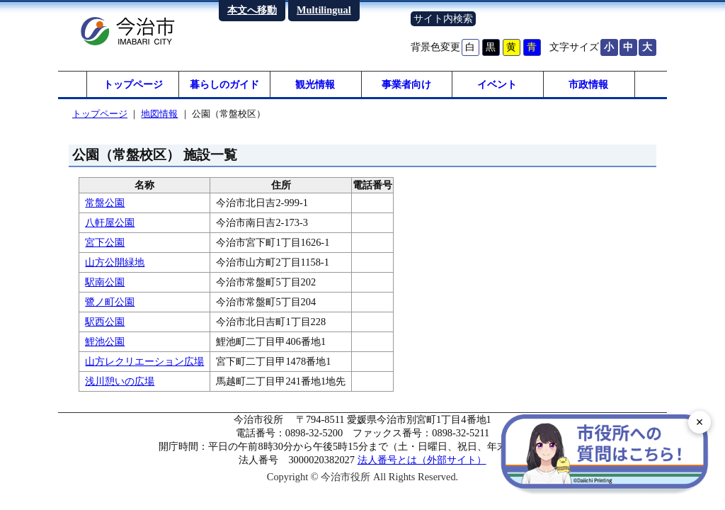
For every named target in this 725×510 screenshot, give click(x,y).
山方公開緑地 (114, 264)
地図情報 (159, 115)
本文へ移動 (252, 10)
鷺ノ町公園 (110, 304)
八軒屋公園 (110, 224)
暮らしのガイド (224, 85)
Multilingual (324, 10)
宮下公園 (105, 244)
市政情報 (588, 85)
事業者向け (406, 85)
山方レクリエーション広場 (144, 363)
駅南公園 (105, 284)
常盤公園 (105, 204)
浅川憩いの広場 (119, 383)
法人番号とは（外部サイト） (422, 462)
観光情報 (315, 85)
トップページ (133, 85)
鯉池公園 (105, 343)
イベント (497, 85)
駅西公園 (105, 323)
